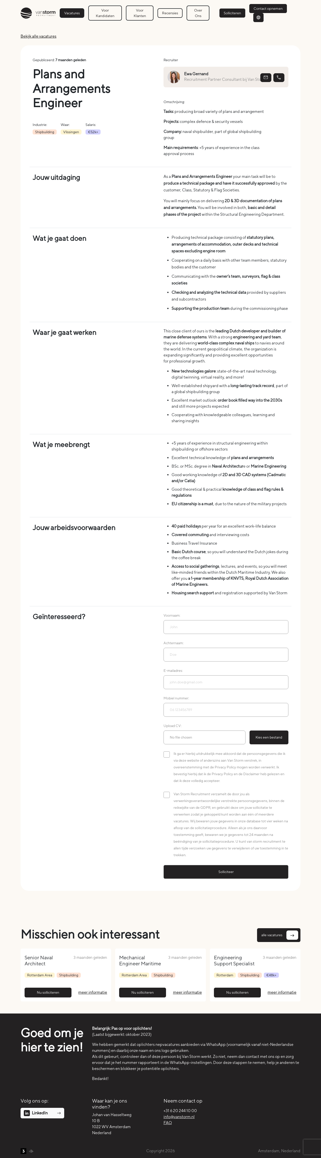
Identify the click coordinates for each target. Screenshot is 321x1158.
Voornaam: (172, 615)
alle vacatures (279, 935)
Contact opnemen (268, 8)
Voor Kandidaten (105, 13)
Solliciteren (232, 13)
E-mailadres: (173, 671)
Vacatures (72, 13)
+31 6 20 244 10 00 (180, 1110)
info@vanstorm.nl (179, 1116)
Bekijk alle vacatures (38, 36)
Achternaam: (174, 643)
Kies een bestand (269, 737)
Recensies (170, 13)
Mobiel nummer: (176, 698)
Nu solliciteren (48, 992)
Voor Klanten (140, 13)
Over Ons (198, 13)
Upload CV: (173, 726)
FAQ (168, 1122)
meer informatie (92, 992)
